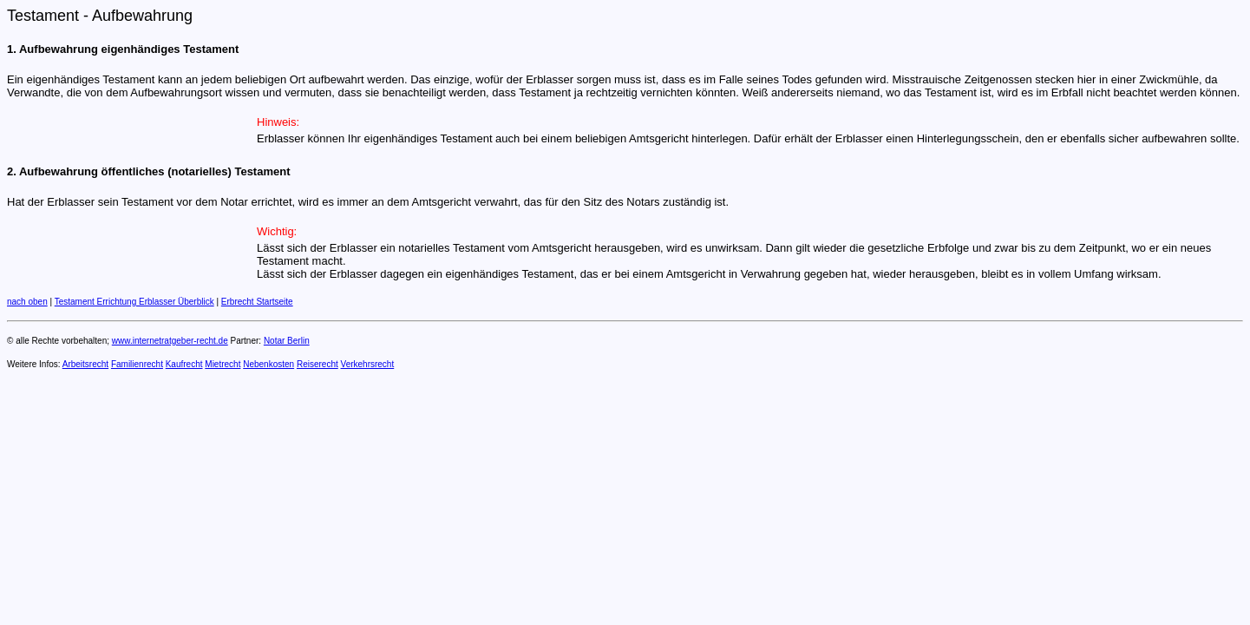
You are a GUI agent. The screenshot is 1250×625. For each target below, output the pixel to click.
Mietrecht (222, 364)
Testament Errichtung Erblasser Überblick (134, 301)
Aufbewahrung (142, 15)
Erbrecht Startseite (257, 301)
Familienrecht (137, 364)
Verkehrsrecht (368, 364)
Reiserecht (317, 364)
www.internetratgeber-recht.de (170, 340)
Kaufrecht (184, 364)
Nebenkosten (268, 364)
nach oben (27, 301)
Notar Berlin (287, 340)
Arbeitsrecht (85, 364)
